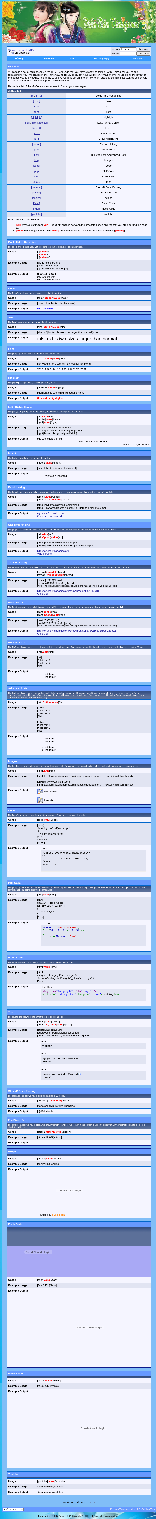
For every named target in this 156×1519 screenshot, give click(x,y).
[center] (43, 122)
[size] (36, 106)
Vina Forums (18, 50)
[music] (37, 208)
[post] (36, 149)
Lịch (72, 58)
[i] (37, 95)
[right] (34, 122)
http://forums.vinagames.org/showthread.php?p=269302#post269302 (76, 630)
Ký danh (116, 49)
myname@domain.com (50, 513)
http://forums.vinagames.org (53, 550)
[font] (36, 111)
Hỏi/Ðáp (30, 50)
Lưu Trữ (136, 1509)
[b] (32, 95)
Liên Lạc (113, 1509)
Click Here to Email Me (50, 516)
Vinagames (124, 1509)
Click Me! (42, 593)
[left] (27, 122)
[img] (36, 160)
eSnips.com (58, 1214)
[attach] (36, 192)
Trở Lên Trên (148, 1509)
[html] (36, 176)
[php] (36, 171)
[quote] (36, 181)
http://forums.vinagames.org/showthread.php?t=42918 (68, 590)
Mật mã (115, 53)
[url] (36, 138)
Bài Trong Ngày (101, 58)
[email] (36, 133)
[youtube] (36, 214)
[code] (36, 165)
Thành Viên (48, 58)
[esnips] (36, 198)
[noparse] (36, 187)
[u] (40, 95)
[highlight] (36, 117)
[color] (36, 101)
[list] (36, 154)
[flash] (36, 203)
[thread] (36, 144)
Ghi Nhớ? (143, 49)
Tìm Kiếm (137, 58)
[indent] (36, 128)
